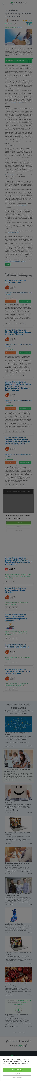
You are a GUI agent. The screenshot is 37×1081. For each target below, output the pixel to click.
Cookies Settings (17, 1077)
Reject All (17, 1074)
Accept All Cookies (17, 1070)
